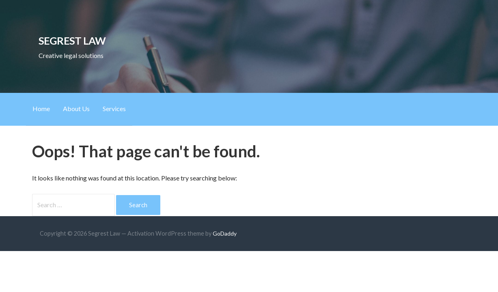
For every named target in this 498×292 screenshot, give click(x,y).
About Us (76, 108)
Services (114, 108)
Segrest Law (72, 40)
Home (41, 108)
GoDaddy (225, 233)
